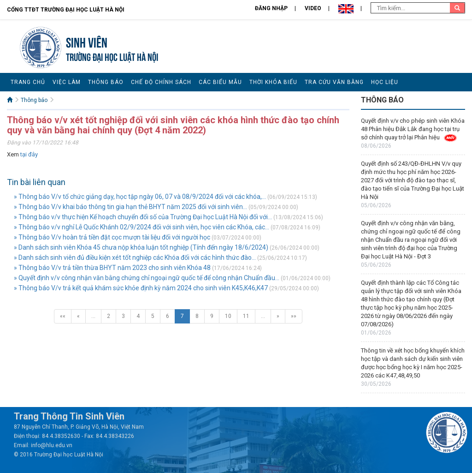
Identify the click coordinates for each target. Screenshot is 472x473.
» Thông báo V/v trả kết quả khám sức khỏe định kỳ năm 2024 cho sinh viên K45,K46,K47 (141, 288)
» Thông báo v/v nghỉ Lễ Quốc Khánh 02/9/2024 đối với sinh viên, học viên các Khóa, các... (141, 227)
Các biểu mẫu (220, 82)
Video (313, 8)
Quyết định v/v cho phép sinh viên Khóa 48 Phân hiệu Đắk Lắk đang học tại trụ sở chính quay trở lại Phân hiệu (413, 129)
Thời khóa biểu (273, 82)
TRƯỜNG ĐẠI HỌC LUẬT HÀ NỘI (112, 56)
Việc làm (67, 82)
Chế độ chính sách (161, 82)
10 (228, 316)
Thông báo (106, 82)
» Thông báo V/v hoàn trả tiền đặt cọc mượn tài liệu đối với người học (112, 237)
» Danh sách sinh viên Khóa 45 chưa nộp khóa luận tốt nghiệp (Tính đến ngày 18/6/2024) (141, 247)
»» (293, 316)
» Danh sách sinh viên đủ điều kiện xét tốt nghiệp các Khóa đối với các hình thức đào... (135, 257)
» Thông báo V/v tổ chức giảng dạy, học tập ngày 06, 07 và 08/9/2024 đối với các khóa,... (140, 196)
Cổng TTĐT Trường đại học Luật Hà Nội (65, 9)
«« (62, 316)
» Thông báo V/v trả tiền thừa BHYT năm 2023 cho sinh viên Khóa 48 (112, 267)
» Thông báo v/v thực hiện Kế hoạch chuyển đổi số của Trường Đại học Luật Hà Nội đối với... (143, 217)
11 (246, 316)
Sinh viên (86, 41)
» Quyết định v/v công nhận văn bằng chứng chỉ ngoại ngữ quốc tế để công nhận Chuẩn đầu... (146, 277)
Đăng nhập (271, 8)
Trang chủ (28, 82)
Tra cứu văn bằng (334, 82)
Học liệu (384, 82)
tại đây (29, 154)
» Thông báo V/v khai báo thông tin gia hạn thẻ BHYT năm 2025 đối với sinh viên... (130, 206)
